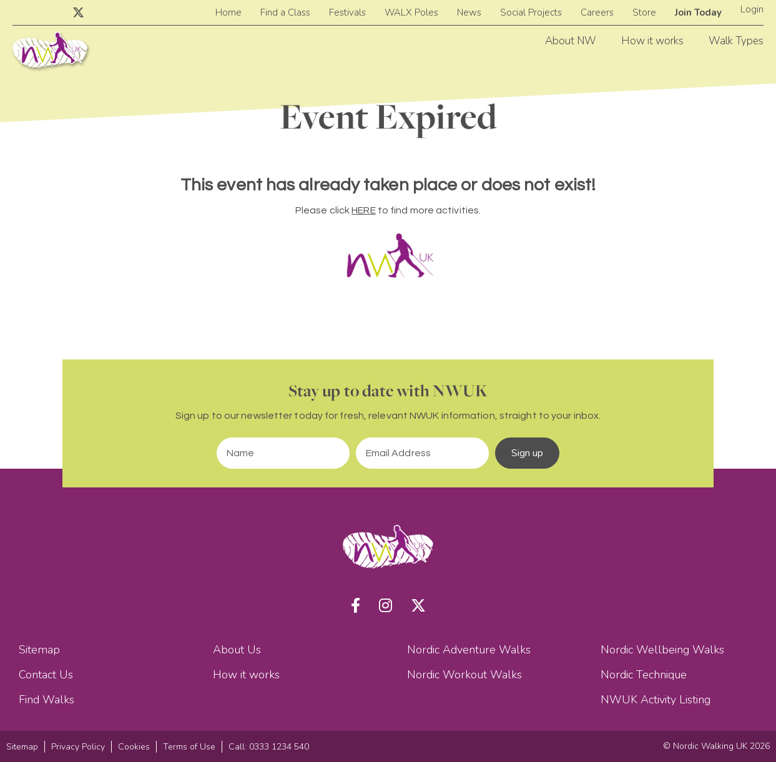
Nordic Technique (644, 674)
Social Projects (531, 12)
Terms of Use (189, 747)
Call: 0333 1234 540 (268, 747)
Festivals (347, 12)
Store (644, 12)
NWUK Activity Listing (655, 699)
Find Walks (46, 699)
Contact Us (46, 674)
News (469, 12)
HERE (363, 210)
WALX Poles (411, 12)
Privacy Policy (78, 747)
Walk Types (736, 41)
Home (228, 12)
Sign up (527, 453)
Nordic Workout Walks (464, 674)
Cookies (134, 747)
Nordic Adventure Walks (469, 649)
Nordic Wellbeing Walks (662, 649)
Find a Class (285, 12)
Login (752, 9)
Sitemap (39, 649)
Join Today (698, 12)
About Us (237, 649)
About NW (570, 41)
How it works (652, 41)
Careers (597, 12)
